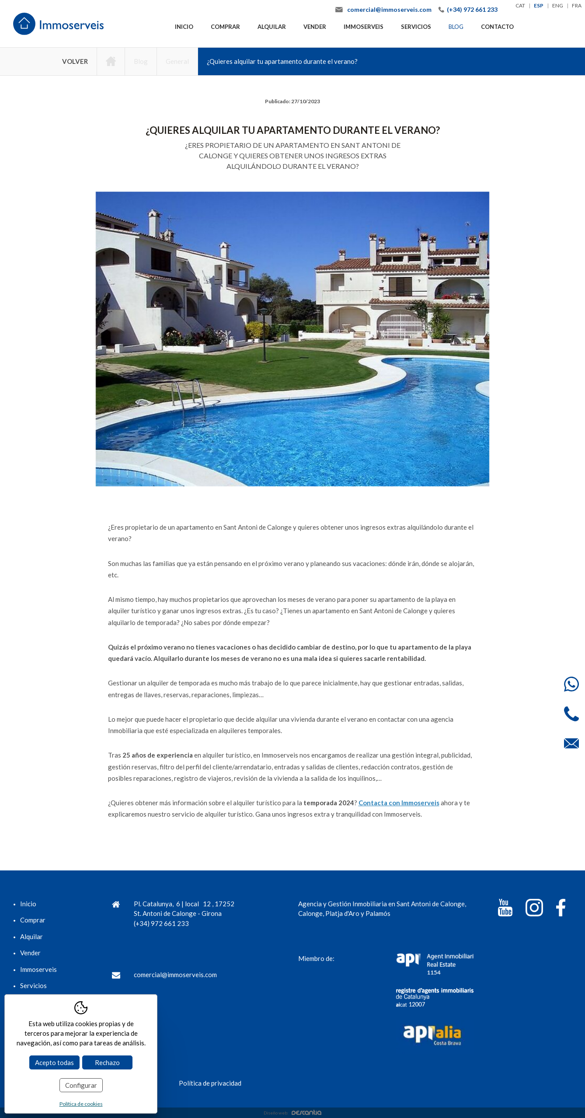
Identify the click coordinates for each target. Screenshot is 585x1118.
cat (520, 5)
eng (557, 5)
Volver (75, 61)
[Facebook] (560, 909)
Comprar (225, 26)
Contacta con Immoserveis (399, 803)
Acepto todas (54, 1062)
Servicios (416, 26)
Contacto (497, 26)
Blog (456, 26)
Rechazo (107, 1062)
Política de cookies (81, 1104)
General (177, 61)
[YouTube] (505, 909)
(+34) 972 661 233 (472, 9)
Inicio (184, 26)
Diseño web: (292, 1112)
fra (577, 5)
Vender (314, 26)
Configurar (81, 1085)
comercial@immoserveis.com (389, 9)
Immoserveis (363, 26)
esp (538, 5)
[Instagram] (534, 909)
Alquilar (272, 26)
